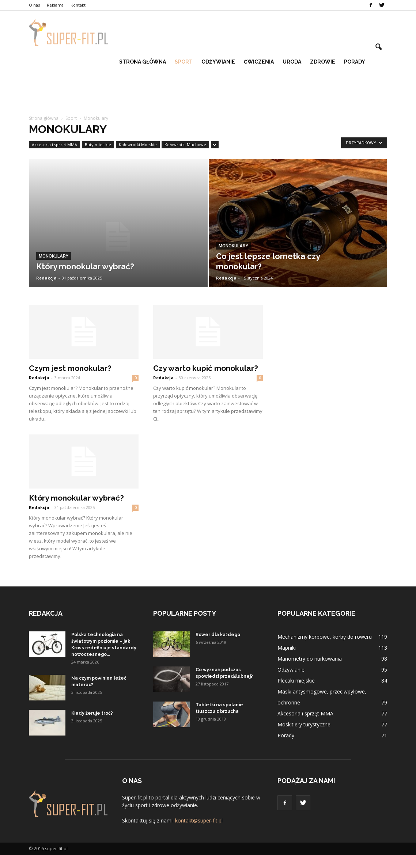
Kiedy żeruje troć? (92, 713)
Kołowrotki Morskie (138, 144)
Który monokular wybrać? (76, 497)
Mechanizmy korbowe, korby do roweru (324, 636)
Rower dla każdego (218, 634)
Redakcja (46, 278)
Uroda (292, 62)
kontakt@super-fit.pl (199, 820)
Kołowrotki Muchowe (185, 144)
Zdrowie (322, 62)
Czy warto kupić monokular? (205, 368)
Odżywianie (218, 62)
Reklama (55, 5)
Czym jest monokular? (70, 368)
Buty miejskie (98, 144)
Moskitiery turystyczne (303, 724)
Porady (354, 62)
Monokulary (53, 256)
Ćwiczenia (259, 62)
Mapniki (286, 647)
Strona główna (142, 62)
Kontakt (78, 5)
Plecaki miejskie (296, 680)
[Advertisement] (208, 96)
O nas (34, 5)
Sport (184, 62)
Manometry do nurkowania (309, 658)
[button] (378, 47)
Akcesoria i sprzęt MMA (54, 144)
